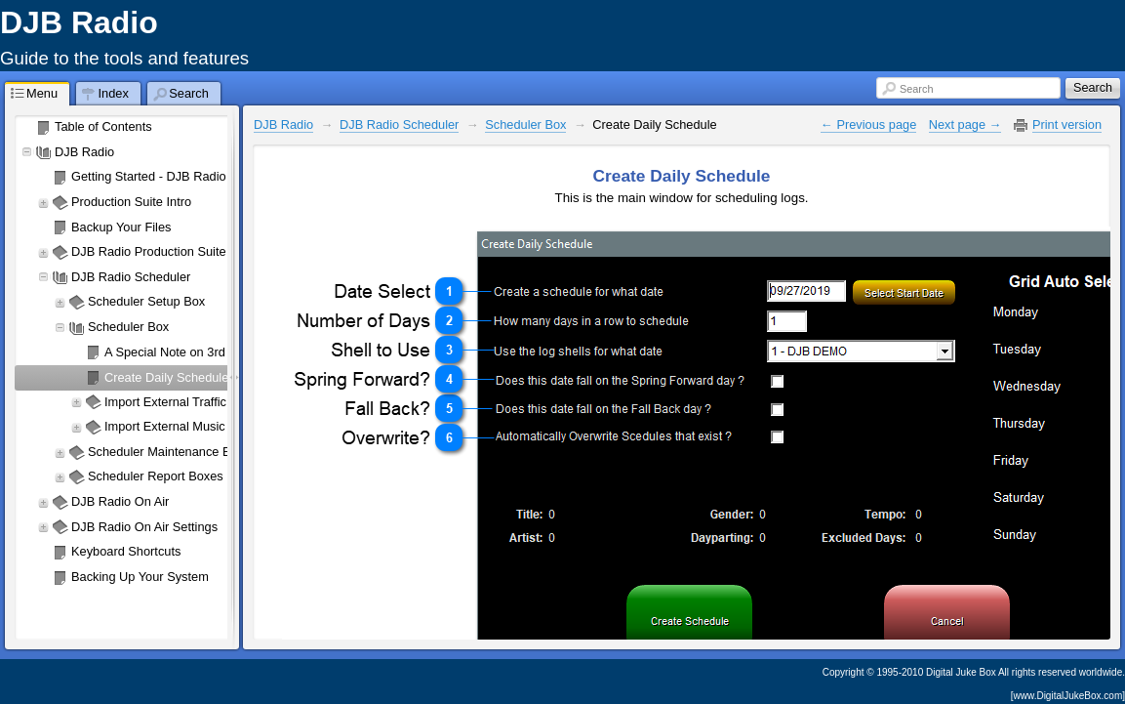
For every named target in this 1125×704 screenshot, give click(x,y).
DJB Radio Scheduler (130, 276)
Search (916, 89)
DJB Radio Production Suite (148, 251)
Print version (1067, 124)
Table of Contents (103, 126)
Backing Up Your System (140, 576)
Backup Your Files (121, 227)
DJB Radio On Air (120, 501)
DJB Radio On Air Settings (144, 526)
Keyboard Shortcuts (126, 551)
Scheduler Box (525, 124)
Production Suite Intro (131, 201)
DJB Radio (84, 152)
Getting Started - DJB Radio (148, 176)
